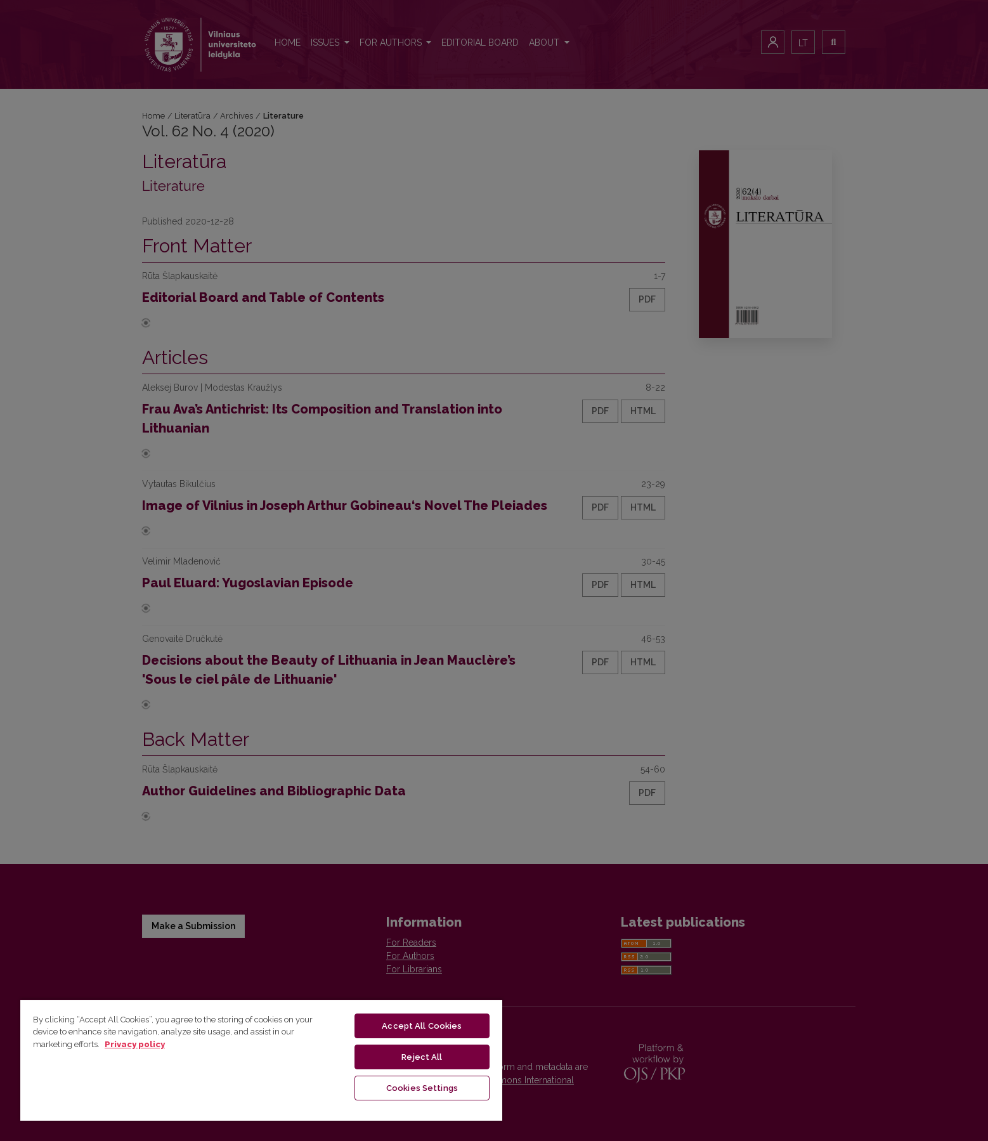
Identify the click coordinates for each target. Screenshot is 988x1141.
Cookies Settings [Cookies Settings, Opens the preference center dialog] (422, 1088)
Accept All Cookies (422, 1026)
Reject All (421, 1057)
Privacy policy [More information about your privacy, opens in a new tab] (135, 1044)
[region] (261, 1060)
